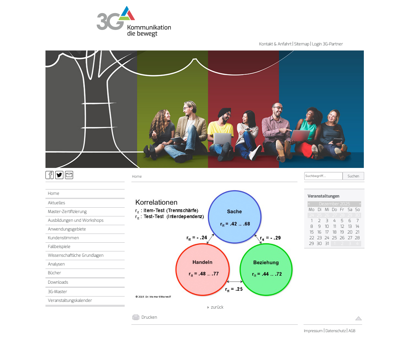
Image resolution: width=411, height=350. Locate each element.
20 (349, 232)
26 (326, 215)
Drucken (149, 317)
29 (349, 215)
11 (334, 226)
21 (357, 232)
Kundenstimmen (63, 238)
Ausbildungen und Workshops (75, 220)
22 (311, 238)
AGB (351, 331)
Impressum (313, 331)
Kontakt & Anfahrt (275, 44)
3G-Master (57, 291)
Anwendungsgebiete (67, 229)
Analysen (56, 264)
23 (319, 238)
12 (342, 226)
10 (327, 226)
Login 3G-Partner (327, 44)
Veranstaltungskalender (70, 300)
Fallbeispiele (59, 246)
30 (357, 215)
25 (319, 215)
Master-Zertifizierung (67, 211)
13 (350, 226)
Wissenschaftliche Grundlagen (75, 255)
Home (53, 193)
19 (342, 232)
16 (319, 232)
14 (357, 226)
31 (327, 243)
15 (312, 232)
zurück (214, 307)
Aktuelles (56, 203)
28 (342, 215)
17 (326, 232)
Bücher (54, 273)
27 (334, 215)
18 (335, 232)
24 (311, 215)
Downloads (58, 282)
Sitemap (301, 44)
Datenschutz (335, 331)
